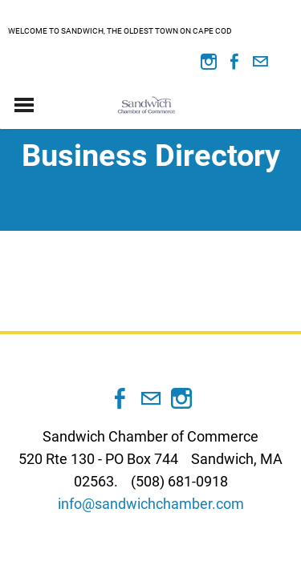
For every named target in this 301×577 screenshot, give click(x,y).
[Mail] (260, 61)
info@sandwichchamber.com (151, 503)
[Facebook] (234, 61)
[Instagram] (209, 61)
